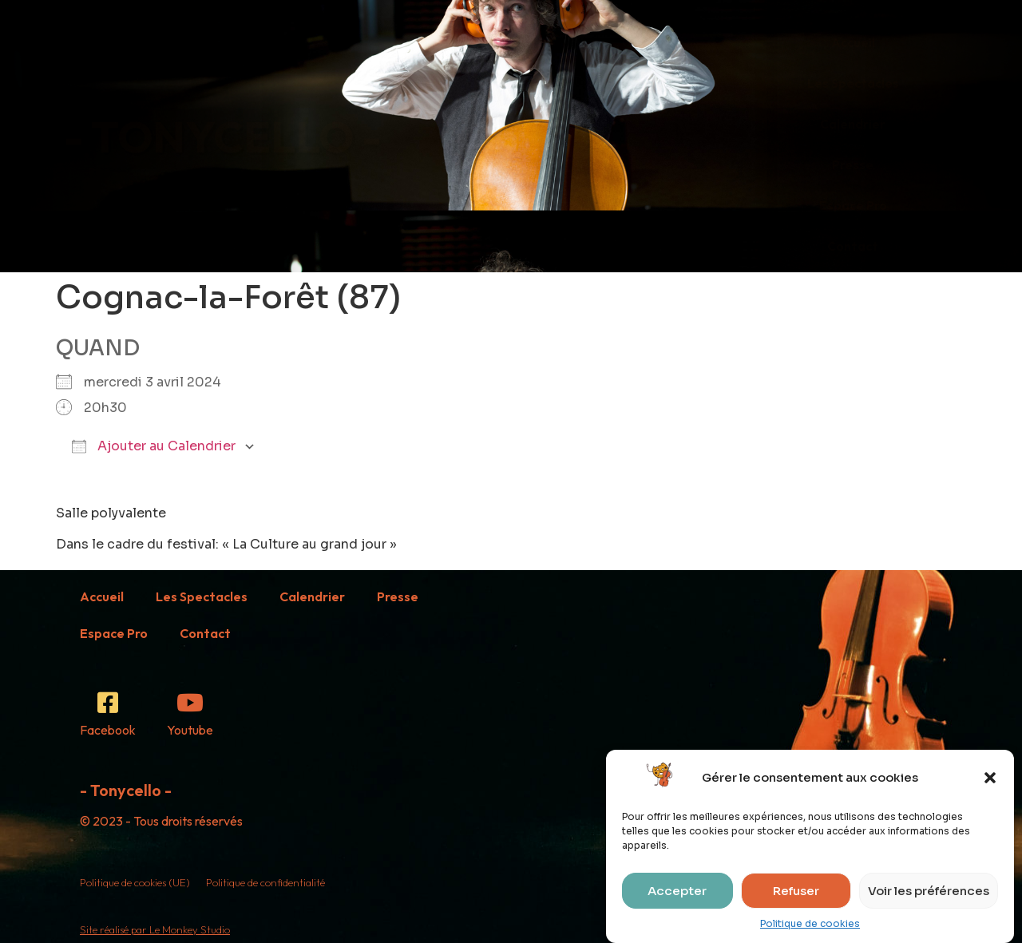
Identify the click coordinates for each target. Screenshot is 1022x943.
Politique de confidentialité (265, 882)
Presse (852, 164)
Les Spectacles (853, 83)
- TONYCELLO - (223, 136)
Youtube (190, 730)
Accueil (853, 42)
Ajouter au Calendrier (154, 446)
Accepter (677, 890)
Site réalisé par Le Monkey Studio (155, 929)
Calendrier (852, 124)
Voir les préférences (928, 890)
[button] (990, 778)
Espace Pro (853, 205)
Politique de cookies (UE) (135, 882)
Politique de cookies (810, 923)
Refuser (796, 890)
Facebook (108, 730)
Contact (852, 246)
